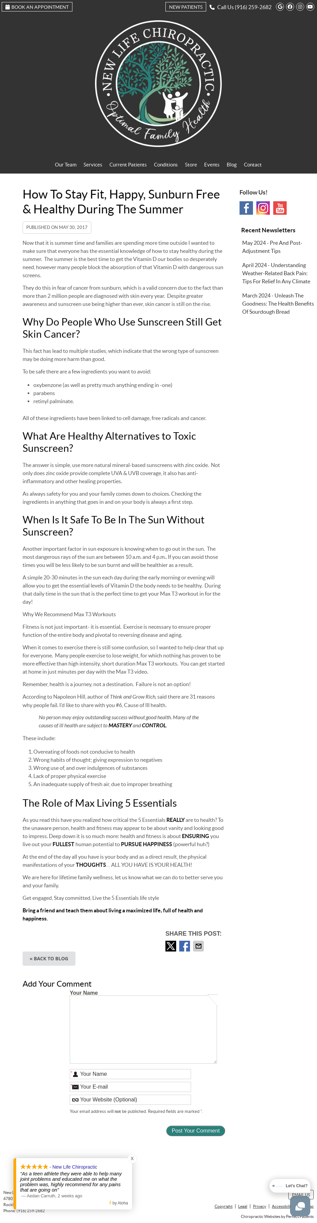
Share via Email (199, 946)
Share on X (171, 946)
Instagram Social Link (263, 208)
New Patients (185, 7)
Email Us (301, 1195)
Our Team (65, 164)
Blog (232, 164)
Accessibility (283, 1206)
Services (93, 164)
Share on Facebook (185, 946)
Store (191, 164)
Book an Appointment (37, 7)
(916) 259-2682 (253, 7)
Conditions (166, 164)
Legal (242, 1206)
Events (212, 164)
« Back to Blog (49, 958)
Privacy (259, 1206)
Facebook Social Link (246, 208)
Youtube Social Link (280, 208)
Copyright (223, 1206)
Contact (253, 164)
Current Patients (128, 164)
